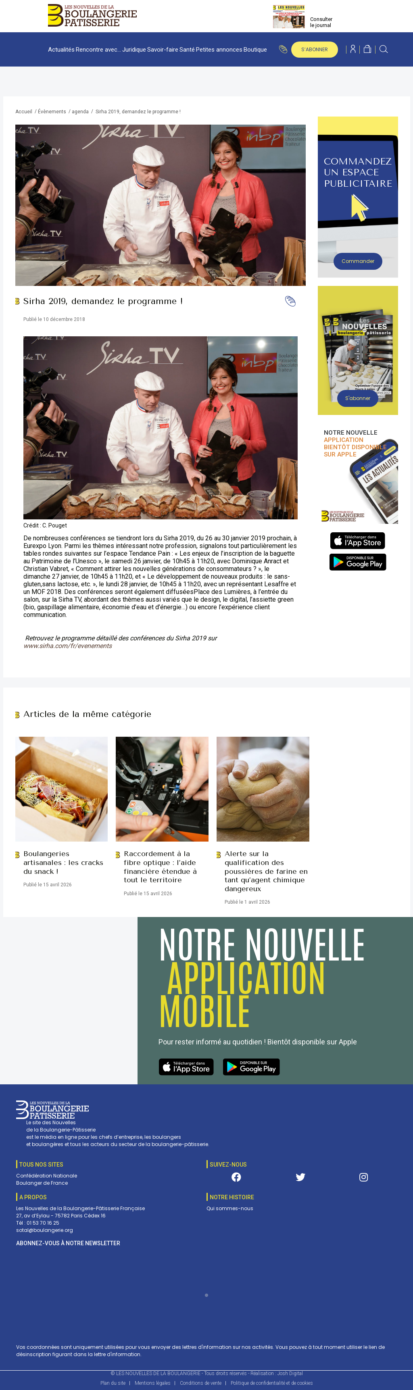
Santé (187, 49)
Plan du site (112, 1383)
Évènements (52, 112)
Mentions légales (153, 1383)
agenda (80, 112)
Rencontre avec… (98, 49)
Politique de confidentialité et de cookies (272, 1383)
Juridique (134, 49)
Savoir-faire (162, 49)
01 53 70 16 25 (43, 1222)
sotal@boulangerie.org (44, 1230)
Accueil (23, 112)
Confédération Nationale (46, 1175)
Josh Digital (290, 1373)
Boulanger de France (42, 1183)
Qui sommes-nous (229, 1208)
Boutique (255, 49)
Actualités (61, 49)
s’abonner (314, 49)
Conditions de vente (200, 1383)
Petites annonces (219, 49)
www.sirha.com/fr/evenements (67, 646)
